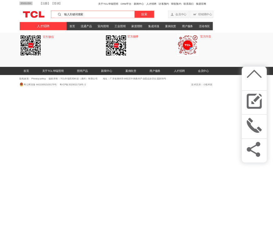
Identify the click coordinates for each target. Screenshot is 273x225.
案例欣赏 (170, 26)
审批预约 (176, 3)
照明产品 (82, 70)
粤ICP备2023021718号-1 (72, 84)
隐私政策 (24, 78)
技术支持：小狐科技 (201, 84)
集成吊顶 (153, 26)
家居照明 (136, 26)
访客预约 (164, 3)
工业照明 (119, 26)
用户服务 (187, 26)
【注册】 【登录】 (50, 3)
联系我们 (189, 3)
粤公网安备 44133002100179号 (40, 84)
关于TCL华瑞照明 (108, 3)
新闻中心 (139, 3)
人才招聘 (151, 3)
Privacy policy (38, 78)
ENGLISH (26, 3)
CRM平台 (126, 3)
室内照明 (103, 26)
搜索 (144, 14)
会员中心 (203, 70)
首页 (72, 26)
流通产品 (86, 26)
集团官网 (201, 3)
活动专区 (204, 26)
